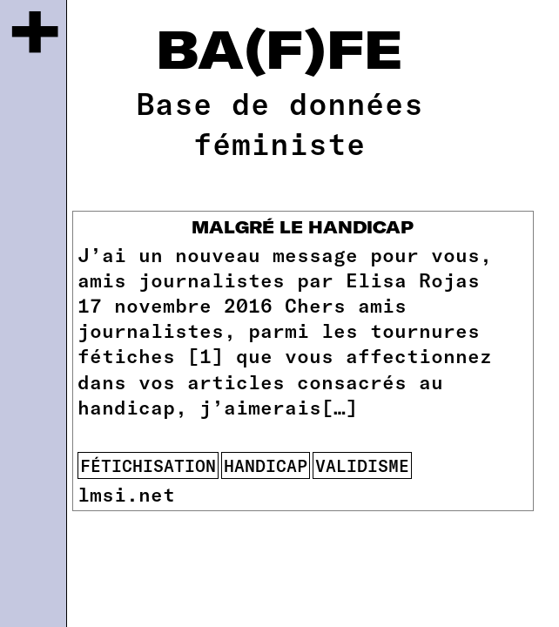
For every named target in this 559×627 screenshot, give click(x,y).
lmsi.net (126, 493)
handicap (265, 465)
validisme (362, 465)
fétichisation (148, 465)
